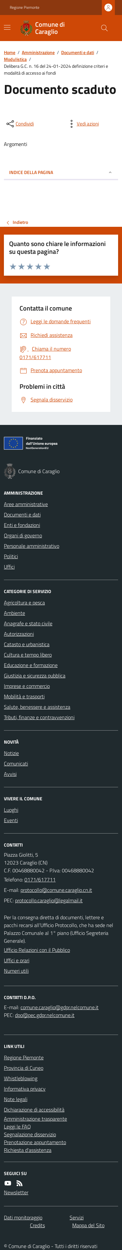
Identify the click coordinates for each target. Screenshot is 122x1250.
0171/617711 (40, 879)
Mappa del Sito (88, 1225)
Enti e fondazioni (22, 525)
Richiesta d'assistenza (27, 1150)
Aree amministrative (26, 504)
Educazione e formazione (31, 665)
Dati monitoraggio (23, 1217)
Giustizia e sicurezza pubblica (34, 675)
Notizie (11, 753)
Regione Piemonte (24, 7)
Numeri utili (16, 971)
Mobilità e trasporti (24, 696)
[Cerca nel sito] (101, 28)
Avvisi (10, 774)
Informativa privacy (25, 1089)
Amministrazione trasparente (35, 1119)
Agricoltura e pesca (24, 602)
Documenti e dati (77, 52)
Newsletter (16, 1192)
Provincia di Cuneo (23, 1068)
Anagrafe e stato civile (28, 623)
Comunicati (16, 763)
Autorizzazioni (19, 634)
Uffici (9, 567)
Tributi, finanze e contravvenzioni (39, 717)
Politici (11, 556)
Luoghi (11, 810)
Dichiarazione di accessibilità (34, 1109)
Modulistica (15, 59)
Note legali (15, 1099)
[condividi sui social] (19, 124)
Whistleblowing (20, 1078)
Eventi (11, 820)
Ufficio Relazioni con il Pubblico (37, 950)
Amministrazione (38, 52)
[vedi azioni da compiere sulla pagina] (82, 124)
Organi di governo (23, 535)
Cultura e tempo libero (28, 655)
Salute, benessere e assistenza (37, 707)
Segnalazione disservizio (30, 1134)
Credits (37, 1225)
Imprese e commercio (27, 686)
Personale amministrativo (31, 546)
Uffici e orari (16, 960)
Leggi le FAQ (17, 1126)
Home (9, 52)
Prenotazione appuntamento (35, 1142)
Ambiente (14, 613)
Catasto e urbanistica (26, 644)
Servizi (77, 1217)
